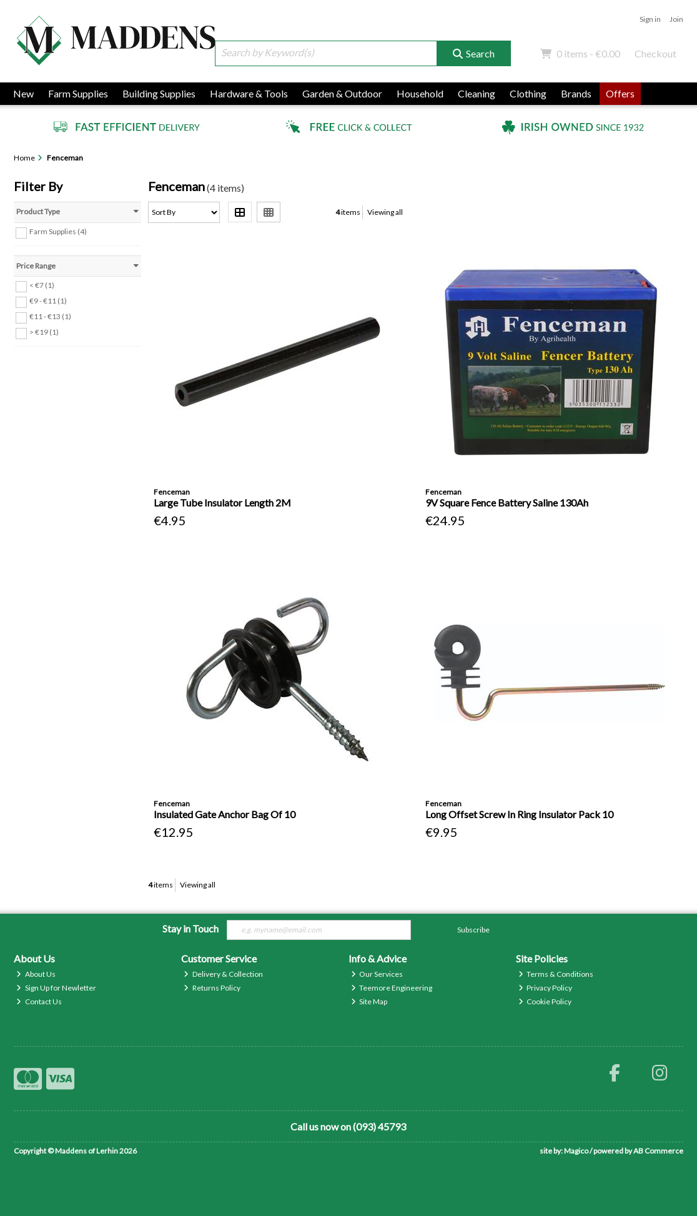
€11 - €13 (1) (50, 316)
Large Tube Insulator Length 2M (222, 502)
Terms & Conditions (556, 974)
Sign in (650, 19)
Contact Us (39, 1001)
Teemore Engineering (392, 987)
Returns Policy (212, 987)
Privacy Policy (545, 987)
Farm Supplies (78, 93)
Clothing (528, 93)
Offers (620, 93)
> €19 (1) (44, 332)
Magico (576, 1150)
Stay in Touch (190, 928)
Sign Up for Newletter (56, 987)
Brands (576, 93)
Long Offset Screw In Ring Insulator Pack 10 (519, 814)
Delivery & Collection (223, 974)
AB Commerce (658, 1150)
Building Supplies (158, 93)
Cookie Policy (545, 1001)
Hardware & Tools (249, 93)
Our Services (377, 974)
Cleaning (476, 93)
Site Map (369, 1001)
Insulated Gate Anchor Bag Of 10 (224, 814)
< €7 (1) (41, 285)
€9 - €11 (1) (48, 300)
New (23, 93)
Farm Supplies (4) (58, 231)
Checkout (655, 53)
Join (676, 19)
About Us (36, 974)
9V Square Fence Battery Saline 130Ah (506, 502)
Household (420, 93)
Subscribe (473, 929)
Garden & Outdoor (342, 93)
